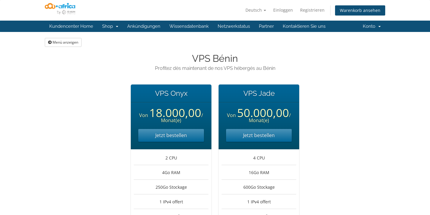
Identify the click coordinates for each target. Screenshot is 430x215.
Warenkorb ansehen (360, 10)
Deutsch (255, 10)
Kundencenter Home (71, 26)
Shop (110, 26)
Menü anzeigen (63, 42)
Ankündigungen (143, 26)
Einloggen (283, 10)
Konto (372, 26)
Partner (266, 26)
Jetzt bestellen (171, 135)
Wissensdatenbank (189, 26)
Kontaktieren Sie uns (304, 26)
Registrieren (312, 10)
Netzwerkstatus (234, 26)
